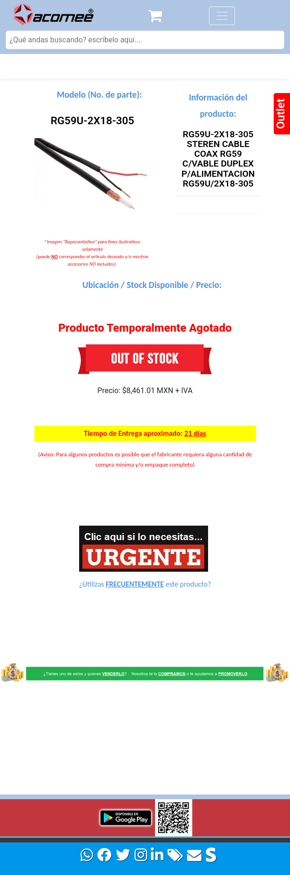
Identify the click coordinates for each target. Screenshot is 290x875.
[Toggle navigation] (222, 16)
